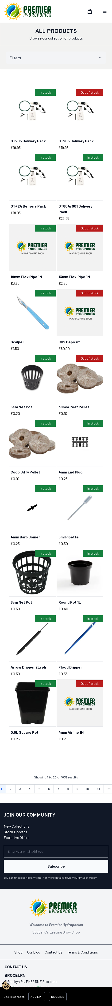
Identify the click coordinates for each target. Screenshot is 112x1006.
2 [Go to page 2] (11, 789)
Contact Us (53, 952)
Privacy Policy (88, 877)
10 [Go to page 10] (87, 789)
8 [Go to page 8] (68, 789)
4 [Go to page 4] (30, 789)
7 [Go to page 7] (58, 789)
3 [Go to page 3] (20, 789)
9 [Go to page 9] (77, 789)
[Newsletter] (56, 851)
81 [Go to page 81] (98, 789)
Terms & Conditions (82, 952)
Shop (18, 952)
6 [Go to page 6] (49, 789)
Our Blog (33, 952)
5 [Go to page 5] (39, 789)
